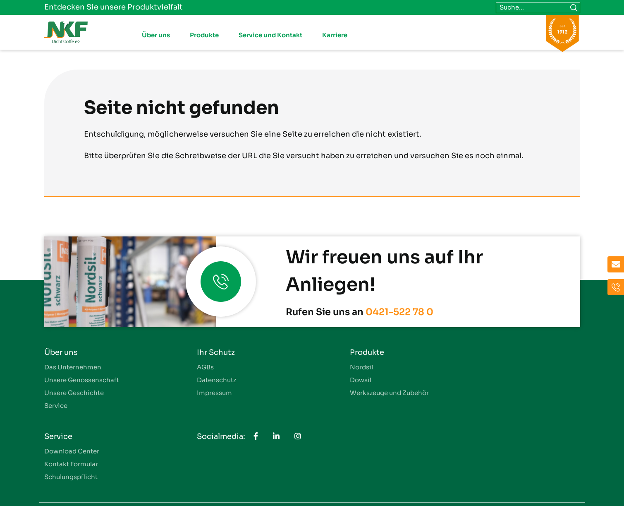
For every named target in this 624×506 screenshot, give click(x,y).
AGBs (189, 367)
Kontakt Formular (480, 380)
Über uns (156, 35)
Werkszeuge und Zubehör (356, 393)
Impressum (198, 393)
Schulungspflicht (480, 393)
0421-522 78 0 (399, 312)
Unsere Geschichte (74, 393)
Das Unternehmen (72, 367)
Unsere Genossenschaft (81, 380)
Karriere (334, 35)
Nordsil (328, 367)
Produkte (204, 35)
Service (55, 406)
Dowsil (328, 380)
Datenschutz (200, 380)
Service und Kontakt (270, 35)
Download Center (481, 367)
